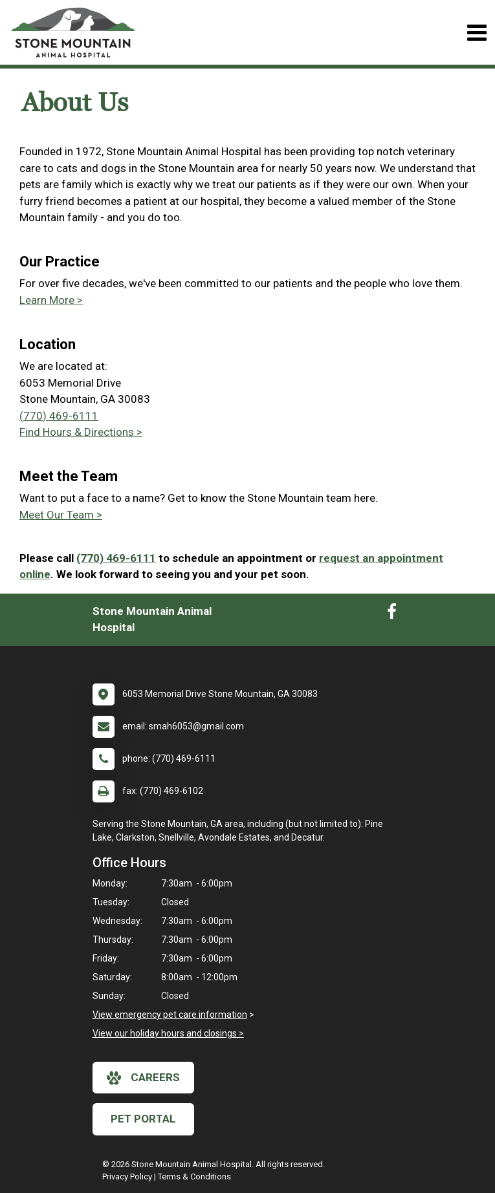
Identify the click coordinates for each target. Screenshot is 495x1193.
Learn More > (51, 300)
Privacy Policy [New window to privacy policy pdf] (127, 1176)
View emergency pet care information (170, 1014)
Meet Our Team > (60, 514)
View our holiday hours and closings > (168, 1033)
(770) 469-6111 (58, 415)
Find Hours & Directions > (80, 431)
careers (143, 1078)
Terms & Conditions (194, 1176)
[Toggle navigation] (476, 32)
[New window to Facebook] (391, 614)
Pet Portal (143, 1118)
